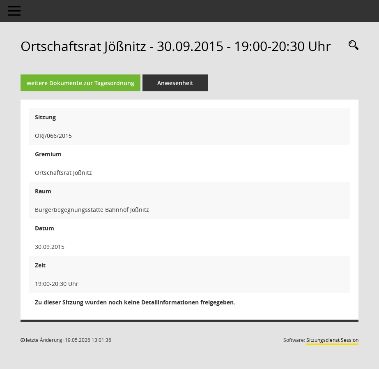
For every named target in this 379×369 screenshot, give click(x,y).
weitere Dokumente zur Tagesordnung (80, 83)
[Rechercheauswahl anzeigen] (351, 45)
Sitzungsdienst (332, 340)
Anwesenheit (175, 83)
